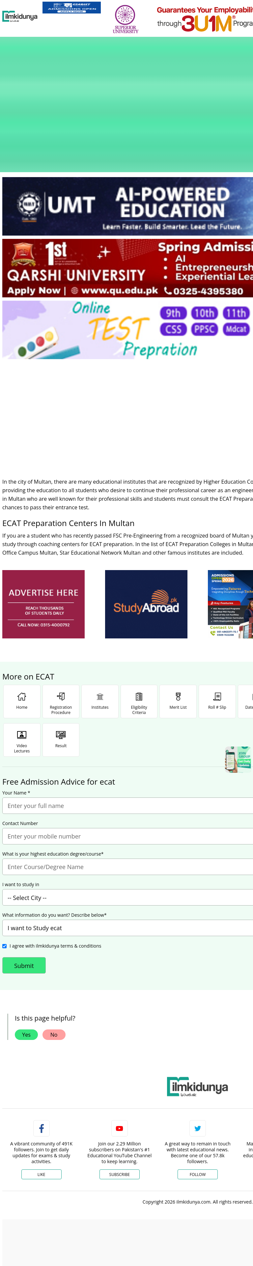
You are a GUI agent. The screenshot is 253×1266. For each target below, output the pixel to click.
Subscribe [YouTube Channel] (119, 1116)
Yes (26, 976)
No (54, 976)
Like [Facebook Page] (41, 1116)
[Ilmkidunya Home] (20, 16)
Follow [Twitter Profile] (198, 1116)
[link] (71, 7)
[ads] (43, 546)
